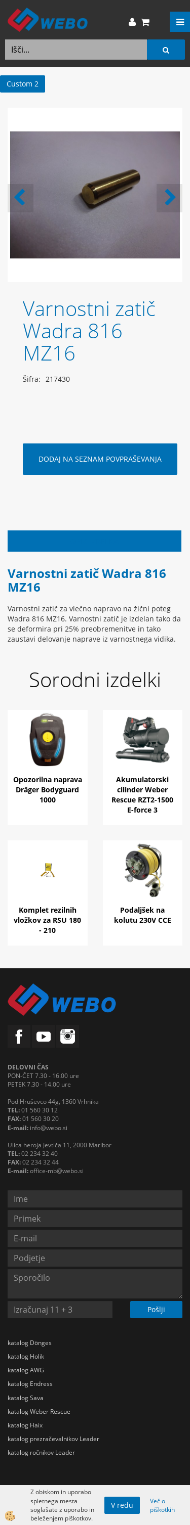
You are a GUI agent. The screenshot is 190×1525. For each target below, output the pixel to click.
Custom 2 (23, 83)
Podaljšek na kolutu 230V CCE (142, 915)
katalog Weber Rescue (39, 1411)
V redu (122, 1505)
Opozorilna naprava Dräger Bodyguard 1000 (47, 789)
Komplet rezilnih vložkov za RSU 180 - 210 (47, 920)
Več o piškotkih (162, 1505)
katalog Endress (30, 1383)
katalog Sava (26, 1398)
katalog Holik (26, 1356)
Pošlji (156, 1309)
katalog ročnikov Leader (41, 1452)
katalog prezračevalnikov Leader (53, 1438)
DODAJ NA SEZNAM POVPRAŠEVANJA (100, 459)
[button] (169, 198)
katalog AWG (26, 1370)
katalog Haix (25, 1425)
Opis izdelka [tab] (94, 541)
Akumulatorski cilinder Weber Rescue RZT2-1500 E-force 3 (142, 795)
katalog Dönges (30, 1342)
